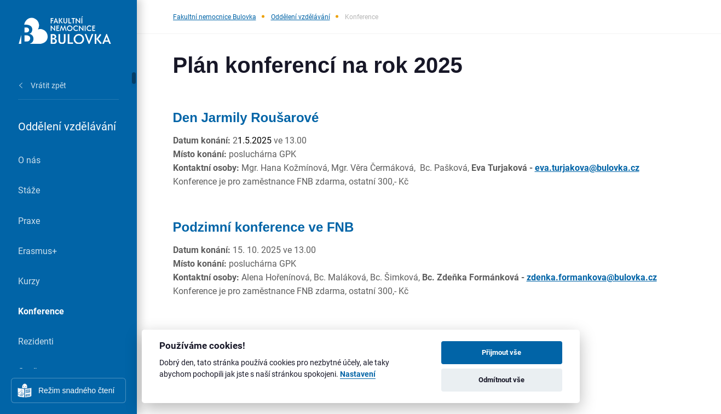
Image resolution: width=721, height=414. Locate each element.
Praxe (29, 220)
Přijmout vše (501, 352)
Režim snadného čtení (76, 390)
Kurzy (29, 280)
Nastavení (358, 374)
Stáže (29, 190)
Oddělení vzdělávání (300, 16)
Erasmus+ (37, 250)
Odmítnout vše (501, 379)
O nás (29, 159)
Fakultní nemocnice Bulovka (214, 16)
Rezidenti (36, 341)
